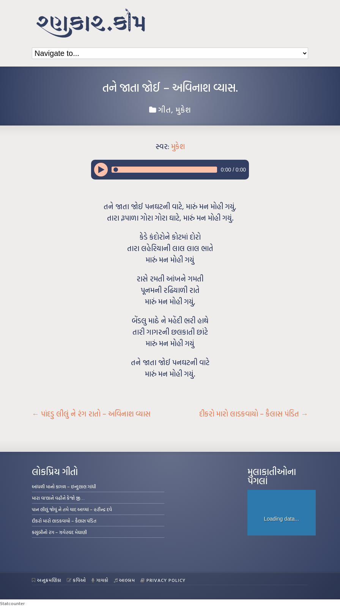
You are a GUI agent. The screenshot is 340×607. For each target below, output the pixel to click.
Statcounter (12, 603)
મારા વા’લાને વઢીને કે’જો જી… (58, 497)
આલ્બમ (124, 580)
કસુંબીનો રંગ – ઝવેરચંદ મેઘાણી (59, 532)
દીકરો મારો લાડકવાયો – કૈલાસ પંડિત (253, 413)
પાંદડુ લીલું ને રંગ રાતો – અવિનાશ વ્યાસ (91, 413)
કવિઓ (77, 580)
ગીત (164, 109)
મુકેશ (183, 109)
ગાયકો (100, 580)
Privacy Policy (163, 580)
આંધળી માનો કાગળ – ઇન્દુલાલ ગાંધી (64, 486)
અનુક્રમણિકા (46, 580)
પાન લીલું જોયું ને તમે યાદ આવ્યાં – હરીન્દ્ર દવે (72, 509)
